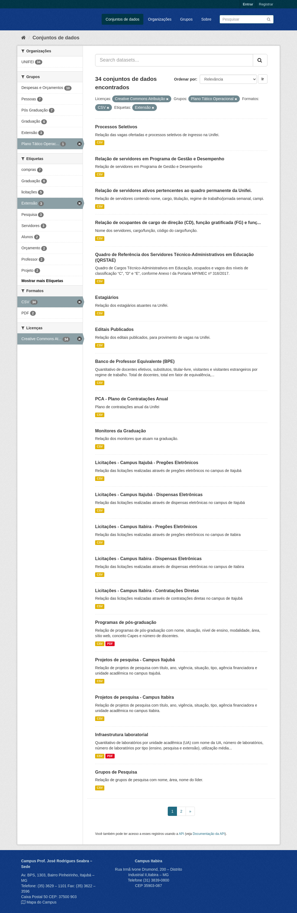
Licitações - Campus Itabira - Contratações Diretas (147, 590)
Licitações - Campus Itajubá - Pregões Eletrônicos (146, 462)
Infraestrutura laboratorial (121, 734)
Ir (263, 79)
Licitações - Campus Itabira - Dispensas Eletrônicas (148, 558)
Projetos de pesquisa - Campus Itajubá (135, 659)
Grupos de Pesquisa (116, 772)
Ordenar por (185, 79)
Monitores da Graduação (120, 431)
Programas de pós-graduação (125, 622)
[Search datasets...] (174, 60)
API (181, 834)
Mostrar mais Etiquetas (42, 281)
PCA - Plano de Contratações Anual (131, 399)
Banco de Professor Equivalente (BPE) (135, 361)
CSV (100, 142)
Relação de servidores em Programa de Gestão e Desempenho (159, 159)
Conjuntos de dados (123, 19)
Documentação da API (209, 834)
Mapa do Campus (42, 902)
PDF (110, 643)
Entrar (248, 4)
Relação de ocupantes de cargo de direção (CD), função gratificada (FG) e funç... (178, 222)
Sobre (206, 19)
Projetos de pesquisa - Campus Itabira (134, 697)
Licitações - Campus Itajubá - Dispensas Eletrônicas (149, 494)
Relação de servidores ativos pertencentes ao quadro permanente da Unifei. (173, 190)
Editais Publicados (114, 329)
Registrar (266, 4)
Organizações (159, 19)
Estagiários (106, 297)
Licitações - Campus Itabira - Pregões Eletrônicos (146, 526)
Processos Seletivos (116, 126)
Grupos (186, 19)
